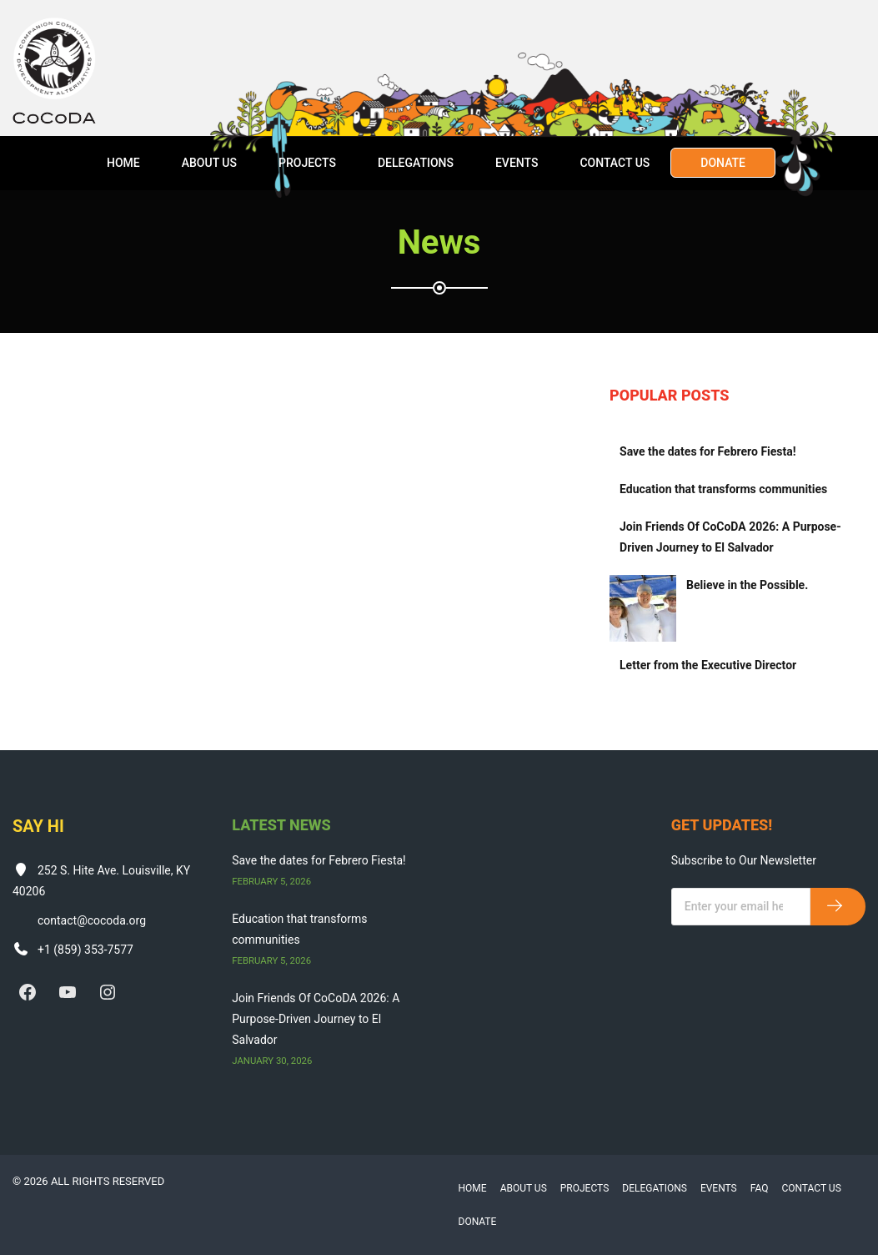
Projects (307, 162)
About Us (209, 162)
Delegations (416, 162)
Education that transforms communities (723, 489)
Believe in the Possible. (747, 585)
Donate (722, 162)
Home (123, 162)
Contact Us (614, 162)
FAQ (759, 1188)
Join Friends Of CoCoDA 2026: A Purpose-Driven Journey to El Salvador (730, 537)
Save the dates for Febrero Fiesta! (708, 451)
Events (517, 162)
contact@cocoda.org (92, 920)
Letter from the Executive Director (708, 665)
